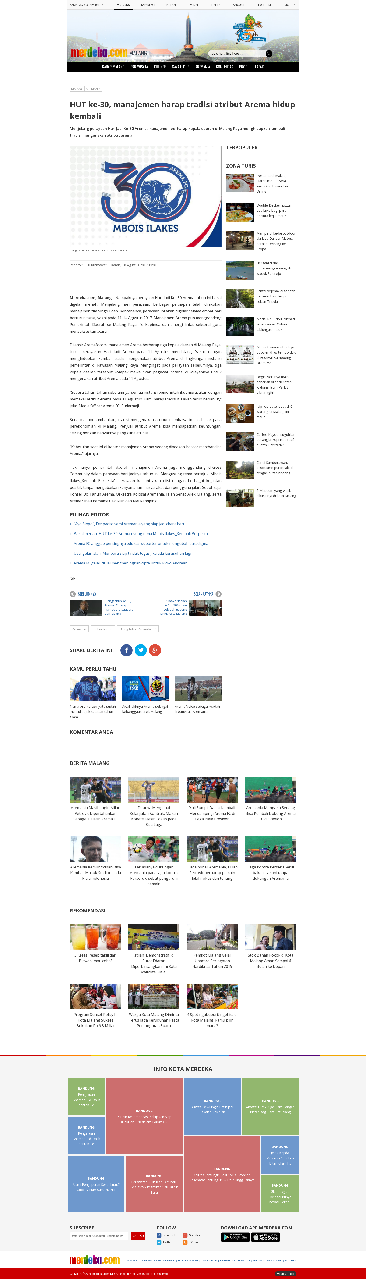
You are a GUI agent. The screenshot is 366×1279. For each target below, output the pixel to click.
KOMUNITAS (224, 67)
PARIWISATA (139, 67)
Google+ (191, 1235)
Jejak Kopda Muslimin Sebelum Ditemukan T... (280, 1157)
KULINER (160, 67)
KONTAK (132, 1260)
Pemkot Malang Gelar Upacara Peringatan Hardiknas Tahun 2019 (212, 961)
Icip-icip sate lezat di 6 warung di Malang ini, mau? (274, 411)
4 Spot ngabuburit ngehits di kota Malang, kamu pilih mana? (212, 1020)
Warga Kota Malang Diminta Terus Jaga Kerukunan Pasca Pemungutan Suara (154, 1020)
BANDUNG (86, 1088)
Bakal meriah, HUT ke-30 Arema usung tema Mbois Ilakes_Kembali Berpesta (141, 533)
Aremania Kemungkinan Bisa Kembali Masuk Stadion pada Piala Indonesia (95, 873)
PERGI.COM (264, 4)
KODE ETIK (274, 1260)
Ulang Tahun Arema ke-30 (138, 629)
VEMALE (195, 4)
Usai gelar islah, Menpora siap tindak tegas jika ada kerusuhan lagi (132, 553)
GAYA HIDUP (180, 67)
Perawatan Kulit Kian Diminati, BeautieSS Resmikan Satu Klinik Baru (154, 1187)
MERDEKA (123, 4)
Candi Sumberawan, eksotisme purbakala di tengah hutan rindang (275, 467)
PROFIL (244, 67)
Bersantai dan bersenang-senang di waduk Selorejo (274, 268)
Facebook (166, 1235)
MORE (290, 4)
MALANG (138, 53)
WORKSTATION (188, 1260)
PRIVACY (259, 1260)
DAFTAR (138, 1236)
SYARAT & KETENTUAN (235, 1260)
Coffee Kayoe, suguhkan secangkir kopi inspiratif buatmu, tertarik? (276, 439)
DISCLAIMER (209, 1260)
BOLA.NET (172, 4)
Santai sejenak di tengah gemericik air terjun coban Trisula (276, 296)
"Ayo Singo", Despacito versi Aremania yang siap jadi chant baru (129, 523)
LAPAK (259, 67)
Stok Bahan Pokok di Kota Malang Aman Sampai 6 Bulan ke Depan (270, 961)
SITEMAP (290, 1260)
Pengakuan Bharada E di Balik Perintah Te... (86, 1099)
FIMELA (215, 4)
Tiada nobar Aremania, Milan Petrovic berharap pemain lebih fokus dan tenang (212, 873)
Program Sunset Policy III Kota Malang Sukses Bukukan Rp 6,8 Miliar (96, 1020)
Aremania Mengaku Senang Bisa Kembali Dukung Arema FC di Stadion (271, 813)
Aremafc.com (95, 344)
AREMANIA (202, 67)
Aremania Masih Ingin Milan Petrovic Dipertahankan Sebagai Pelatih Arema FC (95, 813)
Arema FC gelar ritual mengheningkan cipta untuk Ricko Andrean (130, 563)
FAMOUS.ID (238, 4)
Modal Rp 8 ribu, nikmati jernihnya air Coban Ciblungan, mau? (276, 324)
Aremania (79, 629)
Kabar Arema (103, 629)
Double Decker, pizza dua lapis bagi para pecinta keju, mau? (274, 210)
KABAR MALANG (113, 67)
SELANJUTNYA (208, 594)
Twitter (164, 1242)
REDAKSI (169, 1260)
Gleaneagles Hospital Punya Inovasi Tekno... (280, 1196)
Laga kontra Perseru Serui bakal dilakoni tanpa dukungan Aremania (270, 873)
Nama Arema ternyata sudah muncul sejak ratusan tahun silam (93, 711)
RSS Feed (192, 1242)
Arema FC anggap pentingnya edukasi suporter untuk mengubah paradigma (141, 543)
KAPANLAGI (148, 4)
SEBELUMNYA (83, 594)
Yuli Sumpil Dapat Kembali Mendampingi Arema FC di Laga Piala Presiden (212, 813)
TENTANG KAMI (150, 1260)
